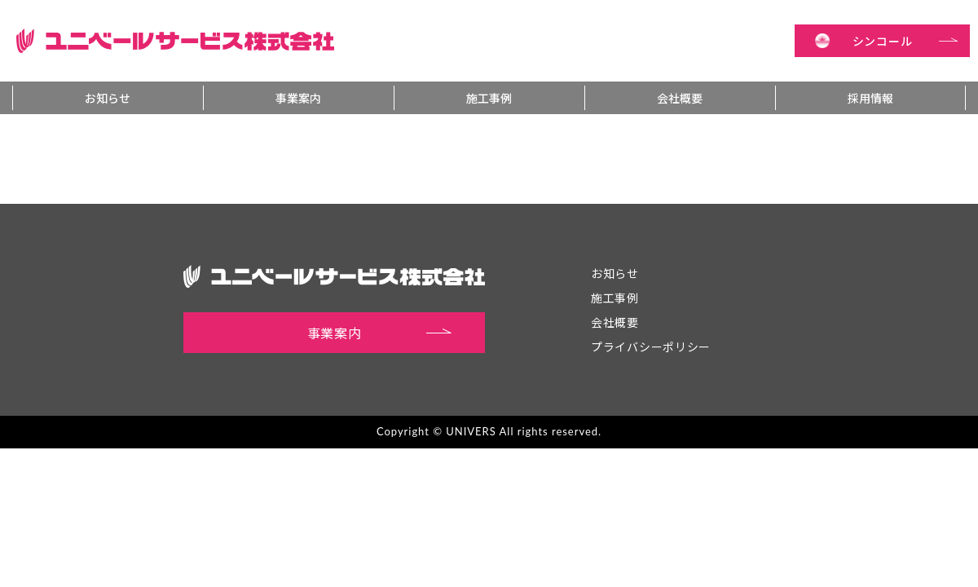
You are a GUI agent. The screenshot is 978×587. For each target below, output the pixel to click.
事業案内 (298, 98)
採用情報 (870, 98)
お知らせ (107, 98)
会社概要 (680, 98)
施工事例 (489, 98)
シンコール (905, 41)
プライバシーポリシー (651, 346)
